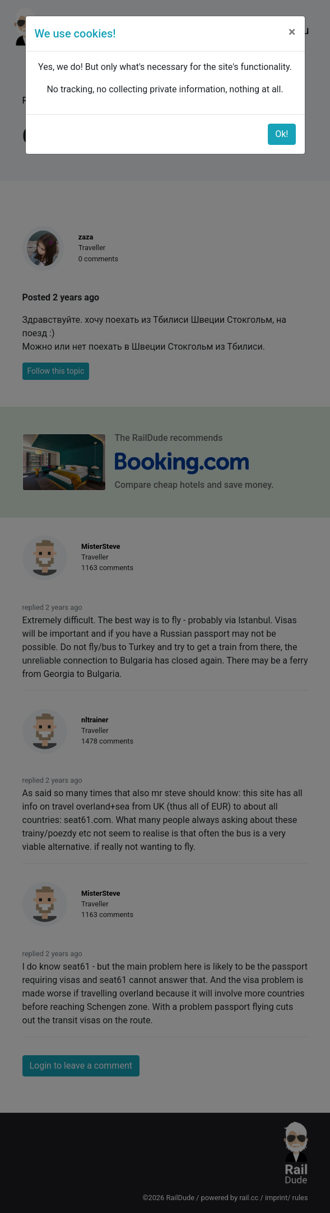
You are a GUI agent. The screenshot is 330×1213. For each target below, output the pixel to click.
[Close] (292, 32)
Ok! (281, 134)
